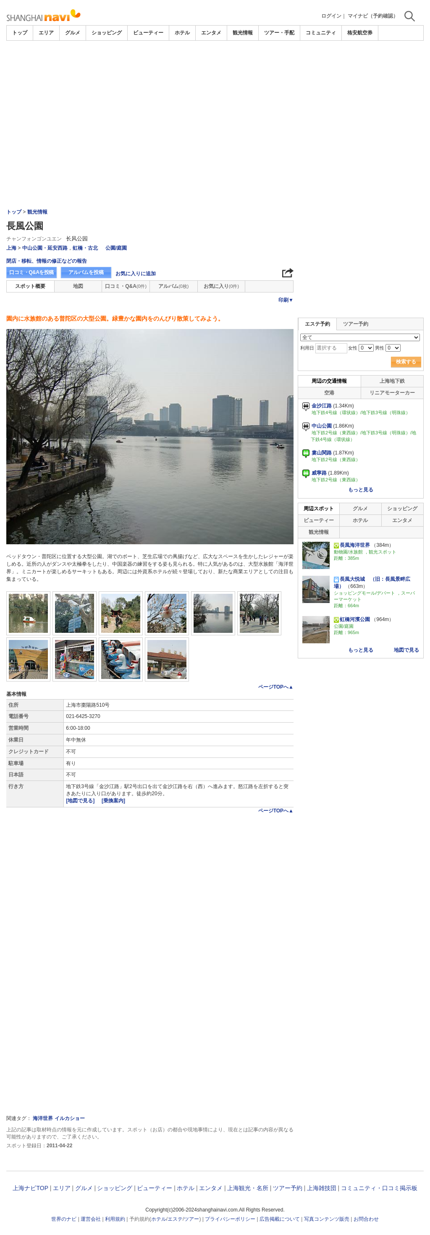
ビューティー (148, 33)
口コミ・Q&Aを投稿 (31, 272)
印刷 (286, 300)
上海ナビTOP (30, 1188)
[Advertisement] (215, 103)
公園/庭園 (116, 248)
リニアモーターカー (392, 393)
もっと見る (360, 490)
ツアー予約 (355, 324)
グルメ (72, 33)
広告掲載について (280, 1219)
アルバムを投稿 (86, 272)
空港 (329, 393)
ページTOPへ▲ (276, 687)
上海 (11, 248)
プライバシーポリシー (230, 1219)
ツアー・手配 (279, 33)
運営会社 (91, 1219)
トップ (19, 33)
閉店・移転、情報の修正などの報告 (46, 261)
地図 (78, 286)
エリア (46, 33)
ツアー (191, 1219)
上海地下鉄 (392, 381)
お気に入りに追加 (135, 274)
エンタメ (211, 33)
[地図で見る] (81, 801)
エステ (175, 1219)
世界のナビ (63, 1219)
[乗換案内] (113, 801)
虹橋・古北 (85, 248)
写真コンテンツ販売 (326, 1219)
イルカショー (70, 1118)
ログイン (331, 16)
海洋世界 (43, 1118)
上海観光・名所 (247, 1188)
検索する (406, 362)
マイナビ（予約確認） (373, 16)
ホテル (182, 33)
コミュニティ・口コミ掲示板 (379, 1188)
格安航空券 (359, 33)
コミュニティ (321, 33)
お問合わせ (366, 1219)
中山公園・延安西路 (45, 248)
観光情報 (243, 33)
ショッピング (107, 33)
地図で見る (406, 650)
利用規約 (115, 1219)
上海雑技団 (321, 1188)
